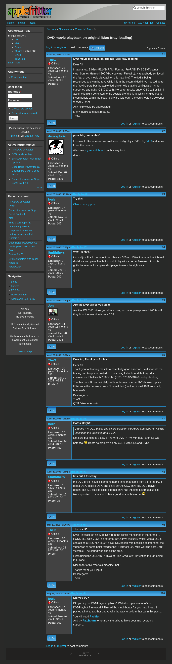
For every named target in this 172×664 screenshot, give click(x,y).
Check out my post (84, 204)
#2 (163, 131)
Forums (21, 22)
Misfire (18, 51)
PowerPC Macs (84, 29)
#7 (163, 418)
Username (14, 92)
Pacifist (94, 616)
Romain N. (14, 238)
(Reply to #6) (79, 418)
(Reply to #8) (78, 524)
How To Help (128, 22)
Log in (49, 47)
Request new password (24, 113)
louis (52, 199)
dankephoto (57, 136)
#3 (163, 194)
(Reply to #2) (80, 194)
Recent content (19, 77)
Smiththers (56, 252)
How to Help (25, 351)
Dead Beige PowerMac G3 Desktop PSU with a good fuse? (26, 171)
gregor (12, 205)
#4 (163, 247)
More (39, 187)
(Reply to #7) (79, 471)
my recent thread (95, 150)
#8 (163, 471)
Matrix (18, 43)
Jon (51, 305)
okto (11, 218)
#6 (163, 355)
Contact (160, 22)
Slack (18, 55)
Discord (19, 47)
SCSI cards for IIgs (22, 154)
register (61, 47)
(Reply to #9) (78, 593)
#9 (163, 524)
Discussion (65, 29)
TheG (52, 59)
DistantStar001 (17, 254)
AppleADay (15, 266)
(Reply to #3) (79, 247)
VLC (149, 141)
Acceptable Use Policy (23, 299)
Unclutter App (32, 135)
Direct (14, 135)
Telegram (20, 58)
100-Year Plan (146, 22)
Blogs (14, 281)
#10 (162, 593)
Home (10, 22)
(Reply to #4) (79, 300)
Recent (31, 22)
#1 (163, 54)
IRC (17, 39)
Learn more (14, 62)
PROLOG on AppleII (22, 149)
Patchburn (89, 620)
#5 (163, 300)
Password (14, 100)
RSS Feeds (17, 290)
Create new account (22, 108)
